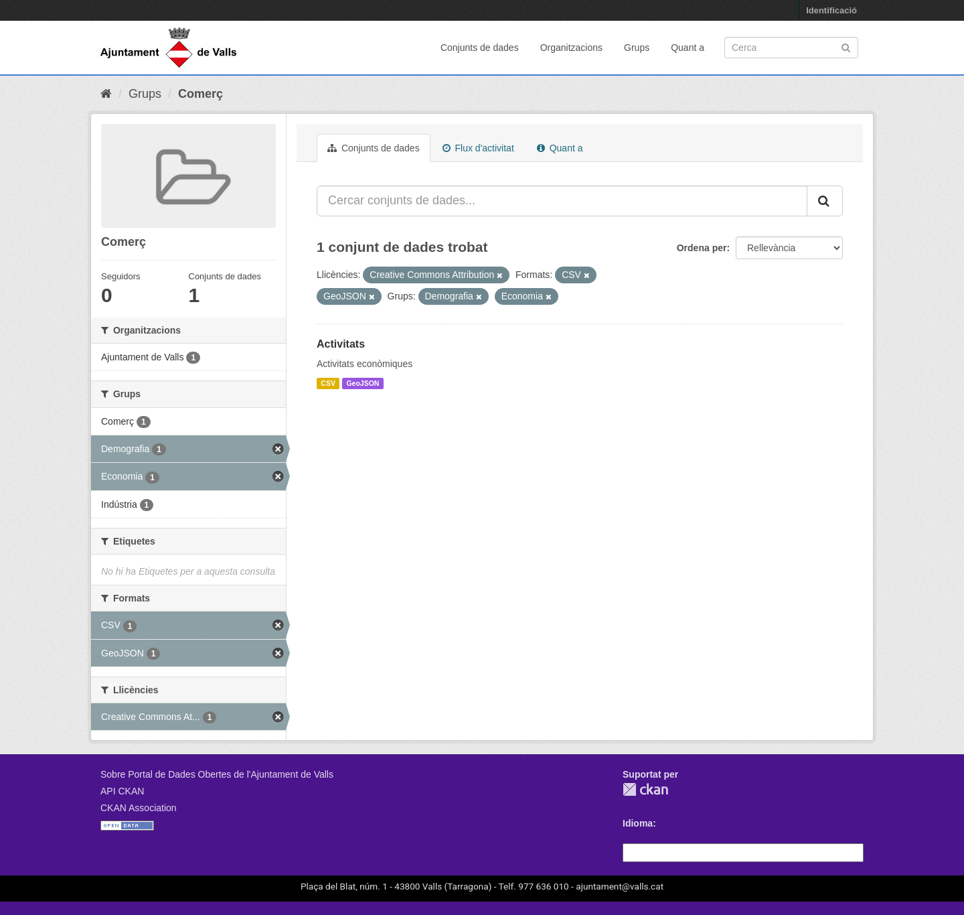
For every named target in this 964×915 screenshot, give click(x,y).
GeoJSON (362, 383)
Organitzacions (571, 47)
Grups (636, 47)
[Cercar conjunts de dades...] (562, 201)
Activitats (341, 344)
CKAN (645, 789)
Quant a (687, 47)
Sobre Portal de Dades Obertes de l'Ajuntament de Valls (216, 774)
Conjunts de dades (479, 47)
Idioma (638, 823)
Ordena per (702, 247)
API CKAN (122, 791)
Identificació (831, 10)
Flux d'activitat (478, 148)
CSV (328, 383)
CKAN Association (138, 807)
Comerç (200, 93)
